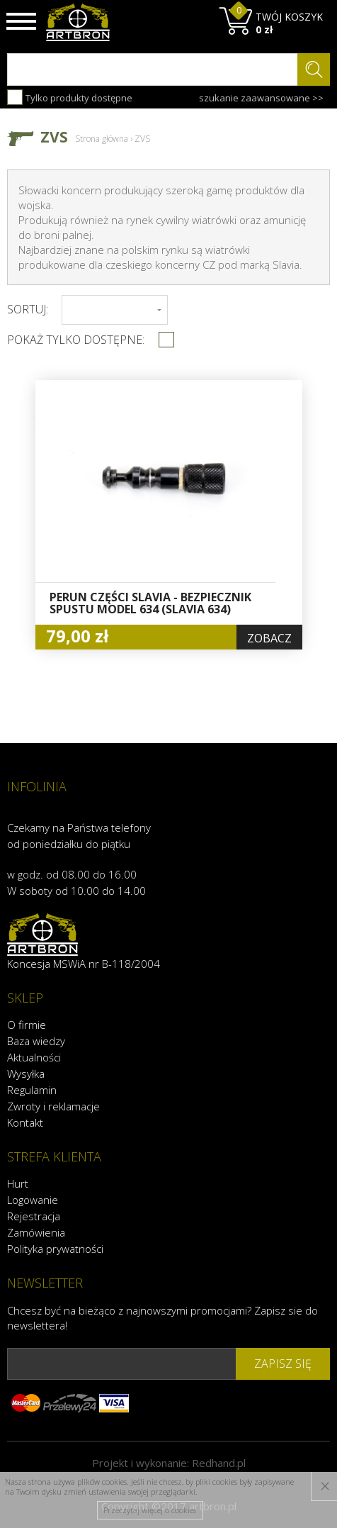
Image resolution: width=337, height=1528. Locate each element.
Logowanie (32, 1200)
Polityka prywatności (55, 1249)
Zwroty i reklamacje (53, 1106)
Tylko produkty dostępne (69, 97)
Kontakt (25, 1122)
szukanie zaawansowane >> (261, 97)
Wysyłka (26, 1073)
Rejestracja (33, 1216)
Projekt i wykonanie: (169, 1463)
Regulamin (32, 1090)
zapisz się (283, 1363)
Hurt (17, 1183)
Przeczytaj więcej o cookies (149, 1510)
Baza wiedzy (36, 1041)
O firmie (26, 1024)
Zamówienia (36, 1232)
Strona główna (101, 139)
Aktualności (34, 1057)
